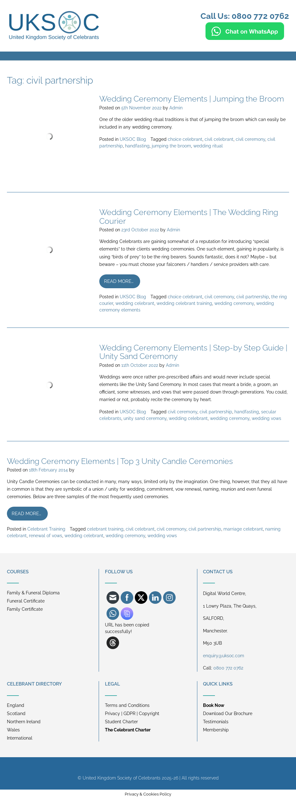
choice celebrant (185, 139)
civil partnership (252, 296)
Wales (13, 729)
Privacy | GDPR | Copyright (132, 713)
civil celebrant (219, 139)
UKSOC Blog (133, 139)
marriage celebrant (243, 529)
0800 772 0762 (228, 667)
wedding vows (266, 418)
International (19, 738)
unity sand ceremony (145, 418)
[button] (148, 56)
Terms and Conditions (127, 705)
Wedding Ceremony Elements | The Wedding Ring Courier (188, 216)
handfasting (137, 145)
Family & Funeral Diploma (33, 592)
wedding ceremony (234, 303)
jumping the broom (171, 145)
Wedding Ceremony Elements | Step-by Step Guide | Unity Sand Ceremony (193, 352)
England (15, 705)
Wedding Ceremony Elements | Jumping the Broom (191, 98)
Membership (216, 729)
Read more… (119, 281)
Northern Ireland (24, 721)
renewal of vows (45, 535)
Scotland (16, 713)
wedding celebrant (134, 303)
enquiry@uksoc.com (223, 655)
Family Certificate (25, 609)
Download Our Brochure (227, 713)
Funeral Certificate (26, 600)
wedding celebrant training (184, 303)
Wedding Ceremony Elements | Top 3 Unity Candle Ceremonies (120, 461)
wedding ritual (208, 145)
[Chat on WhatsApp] (245, 37)
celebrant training (105, 529)
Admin (176, 107)
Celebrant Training (46, 529)
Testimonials (215, 721)
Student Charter (121, 721)
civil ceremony (250, 139)
